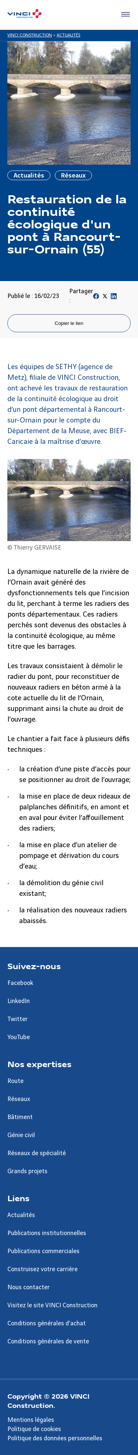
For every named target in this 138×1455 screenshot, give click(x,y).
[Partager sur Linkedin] (114, 297)
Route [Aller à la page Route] (15, 1081)
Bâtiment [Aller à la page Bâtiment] (20, 1117)
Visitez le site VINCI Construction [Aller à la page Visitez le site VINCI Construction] (52, 1305)
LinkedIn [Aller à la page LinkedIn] (18, 1001)
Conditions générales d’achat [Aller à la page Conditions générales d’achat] (46, 1323)
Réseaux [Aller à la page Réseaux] (18, 1099)
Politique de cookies (34, 1429)
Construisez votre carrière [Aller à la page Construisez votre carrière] (42, 1269)
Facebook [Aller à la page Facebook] (20, 983)
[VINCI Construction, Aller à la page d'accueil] (24, 15)
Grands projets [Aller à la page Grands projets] (27, 1171)
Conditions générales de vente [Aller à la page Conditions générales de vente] (48, 1341)
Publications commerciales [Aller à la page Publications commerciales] (43, 1251)
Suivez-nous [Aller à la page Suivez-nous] (34, 966)
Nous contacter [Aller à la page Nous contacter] (28, 1287)
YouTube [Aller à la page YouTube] (18, 1037)
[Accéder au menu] (124, 15)
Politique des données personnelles (54, 1438)
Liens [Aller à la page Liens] (18, 1198)
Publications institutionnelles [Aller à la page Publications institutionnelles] (46, 1233)
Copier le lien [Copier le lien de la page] (69, 323)
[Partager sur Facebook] (96, 297)
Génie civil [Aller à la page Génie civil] (21, 1135)
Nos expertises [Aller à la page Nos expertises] (39, 1064)
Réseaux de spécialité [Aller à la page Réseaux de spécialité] (36, 1153)
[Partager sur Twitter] (105, 297)
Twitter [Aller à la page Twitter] (17, 1019)
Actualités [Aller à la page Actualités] (21, 1215)
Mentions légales (30, 1420)
